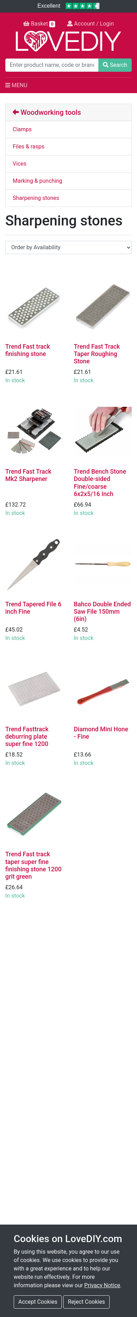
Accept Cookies (37, 1301)
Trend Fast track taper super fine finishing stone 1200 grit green (33, 865)
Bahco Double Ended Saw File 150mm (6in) (102, 611)
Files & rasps (29, 146)
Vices (19, 163)
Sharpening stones (36, 198)
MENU (16, 85)
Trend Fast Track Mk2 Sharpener (28, 475)
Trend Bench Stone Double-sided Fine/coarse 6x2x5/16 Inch (100, 482)
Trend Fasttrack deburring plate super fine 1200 (26, 736)
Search (115, 65)
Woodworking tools (47, 112)
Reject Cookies (86, 1301)
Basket (39, 23)
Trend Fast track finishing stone (27, 350)
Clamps (22, 129)
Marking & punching (37, 180)
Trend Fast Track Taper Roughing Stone (97, 354)
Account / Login (90, 23)
